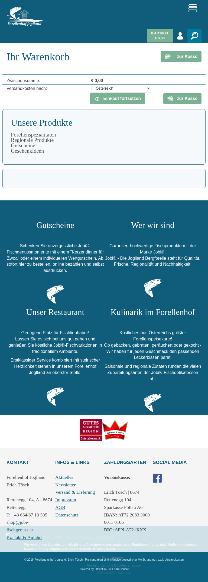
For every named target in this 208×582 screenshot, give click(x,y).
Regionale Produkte (32, 140)
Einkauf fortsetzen (117, 99)
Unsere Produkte (42, 123)
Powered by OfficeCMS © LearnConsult (104, 569)
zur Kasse (187, 56)
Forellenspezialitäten (33, 134)
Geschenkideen (27, 151)
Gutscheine (23, 145)
